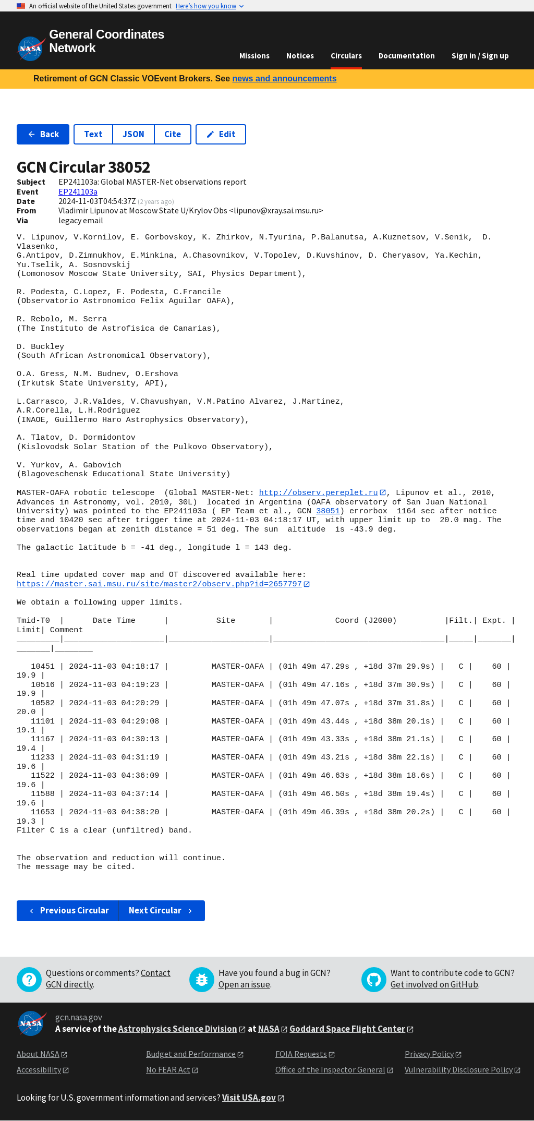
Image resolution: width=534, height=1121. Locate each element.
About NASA (38, 1054)
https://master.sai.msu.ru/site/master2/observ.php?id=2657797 (159, 584)
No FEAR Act (168, 1070)
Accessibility (39, 1070)
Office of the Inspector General (330, 1070)
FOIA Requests (301, 1054)
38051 (328, 511)
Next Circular (162, 911)
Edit (221, 134)
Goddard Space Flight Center (347, 1029)
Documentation (407, 56)
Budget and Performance (191, 1054)
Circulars (346, 56)
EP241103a (78, 191)
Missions (254, 56)
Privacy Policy (429, 1054)
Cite (172, 134)
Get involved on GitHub (434, 985)
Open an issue (244, 985)
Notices (300, 56)
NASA (269, 1029)
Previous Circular (68, 911)
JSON (133, 134)
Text (93, 134)
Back (43, 134)
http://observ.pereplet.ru (318, 492)
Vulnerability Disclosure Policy (459, 1070)
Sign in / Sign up (480, 56)
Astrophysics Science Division (177, 1029)
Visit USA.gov (249, 1098)
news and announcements (284, 78)
